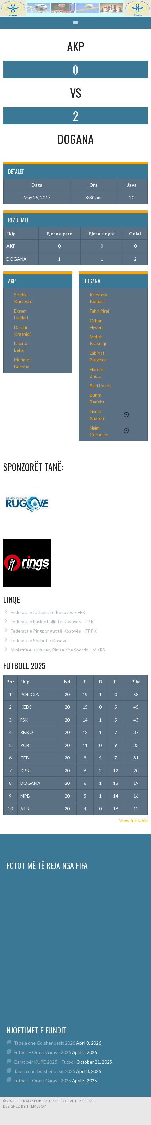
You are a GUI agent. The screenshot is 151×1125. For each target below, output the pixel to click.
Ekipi (25, 681)
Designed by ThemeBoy (24, 1106)
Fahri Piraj (99, 311)
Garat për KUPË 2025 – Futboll (45, 1062)
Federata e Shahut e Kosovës (40, 640)
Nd (67, 681)
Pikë (136, 681)
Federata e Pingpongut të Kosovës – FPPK (54, 630)
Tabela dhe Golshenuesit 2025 (44, 1071)
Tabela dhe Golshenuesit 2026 (44, 1043)
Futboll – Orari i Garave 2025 (42, 1080)
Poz (10, 681)
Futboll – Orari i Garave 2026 (42, 1052)
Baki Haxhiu (101, 385)
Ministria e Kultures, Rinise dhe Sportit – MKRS (58, 649)
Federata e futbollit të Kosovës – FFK (48, 612)
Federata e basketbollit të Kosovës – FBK (52, 621)
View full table (133, 820)
